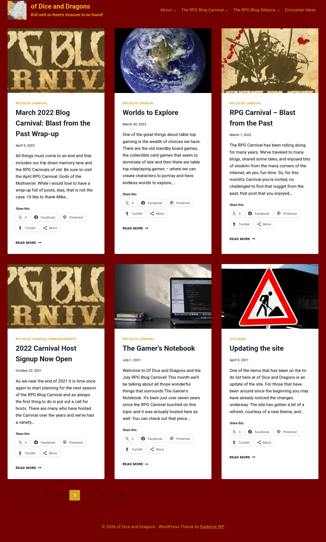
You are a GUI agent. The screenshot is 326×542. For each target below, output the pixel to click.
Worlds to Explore (150, 112)
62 (122, 495)
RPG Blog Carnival (31, 103)
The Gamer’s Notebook (159, 348)
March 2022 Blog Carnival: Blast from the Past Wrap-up (53, 123)
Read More (28, 243)
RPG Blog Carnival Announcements (46, 339)
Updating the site (257, 348)
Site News (238, 339)
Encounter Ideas (300, 9)
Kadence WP (212, 526)
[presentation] (56, 60)
